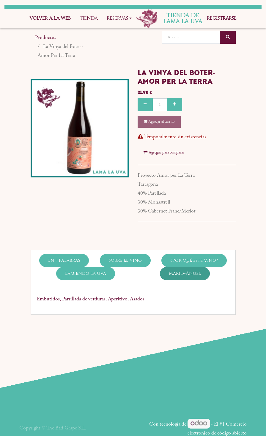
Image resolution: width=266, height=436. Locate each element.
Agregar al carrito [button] (159, 122)
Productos (45, 38)
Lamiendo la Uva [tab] (85, 260)
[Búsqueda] (228, 37)
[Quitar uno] (145, 104)
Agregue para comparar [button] (164, 138)
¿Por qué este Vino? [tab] (194, 246)
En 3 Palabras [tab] (64, 246)
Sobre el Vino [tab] (125, 246)
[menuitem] (50, 18)
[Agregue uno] (174, 104)
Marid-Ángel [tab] (185, 260)
